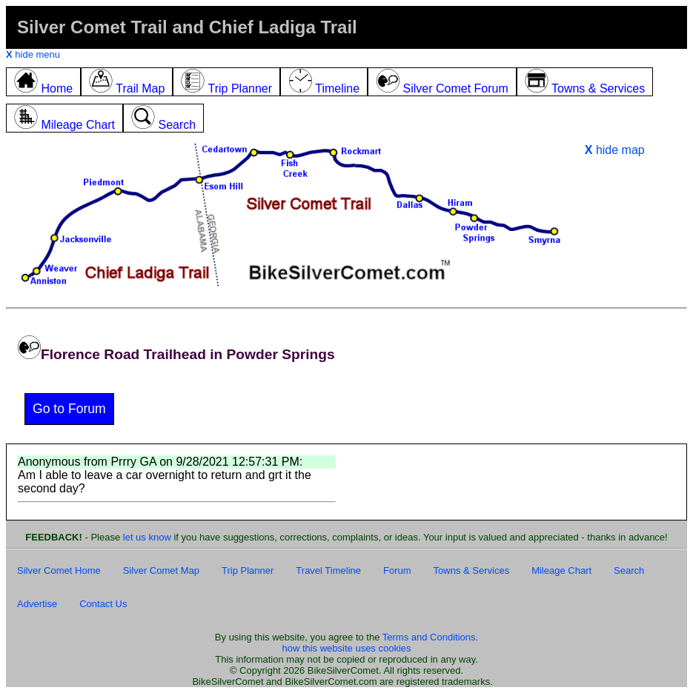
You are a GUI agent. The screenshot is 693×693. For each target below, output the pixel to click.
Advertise (37, 603)
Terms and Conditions (429, 637)
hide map (615, 150)
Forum (397, 570)
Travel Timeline (328, 570)
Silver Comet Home (59, 570)
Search (629, 570)
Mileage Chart (561, 570)
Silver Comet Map (161, 570)
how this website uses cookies (346, 648)
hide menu (33, 54)
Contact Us (103, 603)
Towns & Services (472, 570)
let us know (147, 537)
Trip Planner (247, 570)
